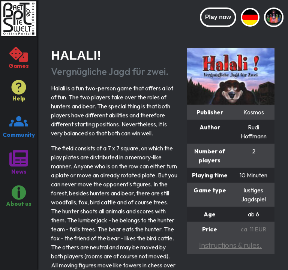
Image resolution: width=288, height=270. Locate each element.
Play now (218, 17)
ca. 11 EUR (253, 229)
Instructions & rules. (230, 245)
